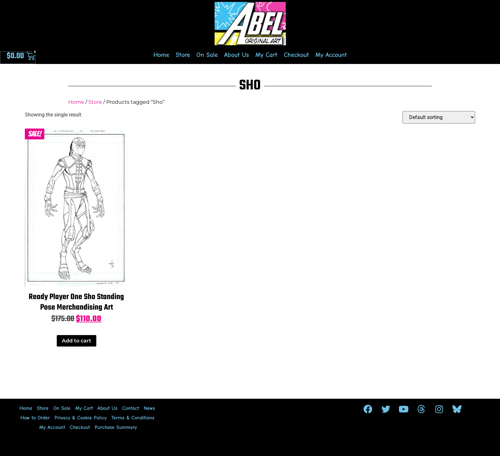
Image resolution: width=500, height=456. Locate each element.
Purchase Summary (116, 427)
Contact (130, 408)
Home (161, 55)
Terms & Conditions (132, 418)
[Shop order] (438, 117)
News (149, 408)
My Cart (266, 55)
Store (183, 55)
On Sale (207, 55)
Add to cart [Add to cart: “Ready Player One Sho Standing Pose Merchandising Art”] (76, 341)
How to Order (35, 418)
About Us (236, 55)
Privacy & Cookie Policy (81, 418)
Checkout (296, 55)
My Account (331, 55)
